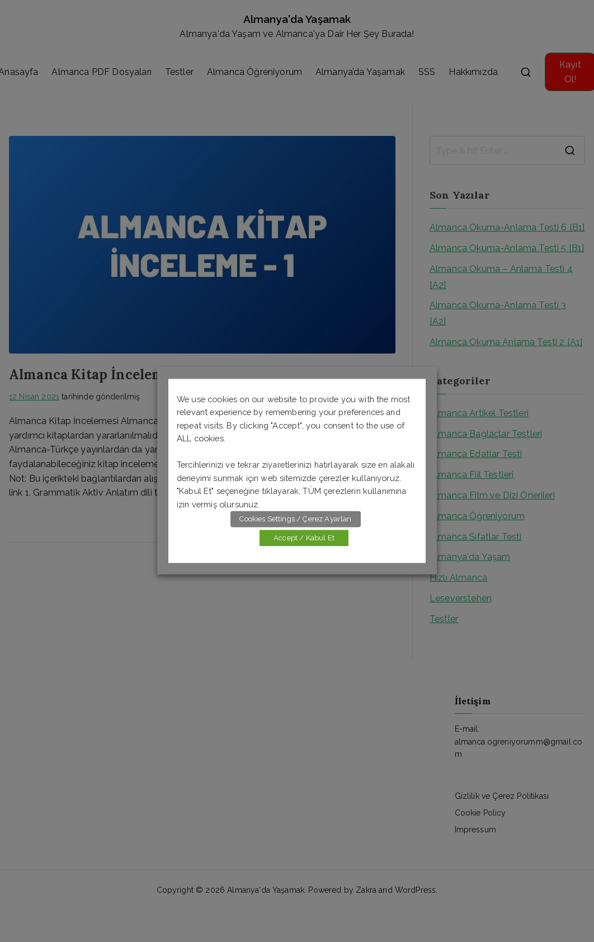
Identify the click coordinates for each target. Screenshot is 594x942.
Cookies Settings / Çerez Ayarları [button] (295, 519)
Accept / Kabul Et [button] (304, 538)
